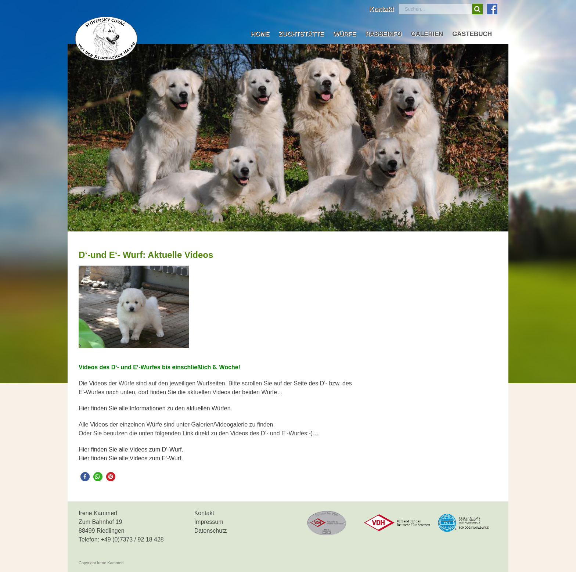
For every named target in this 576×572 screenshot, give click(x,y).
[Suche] (477, 9)
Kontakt (204, 513)
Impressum (208, 522)
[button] (85, 476)
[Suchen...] (435, 9)
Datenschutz (210, 531)
